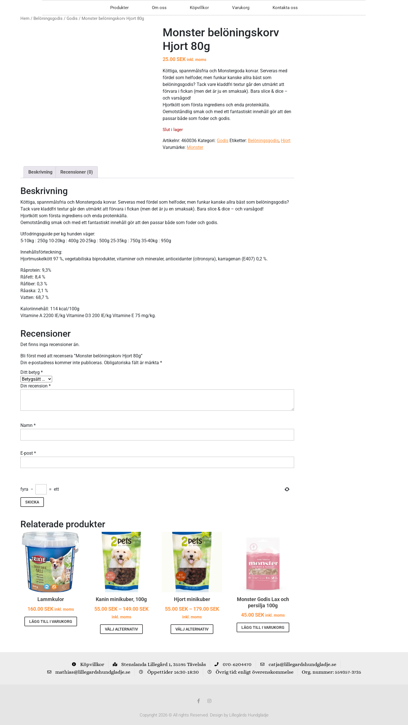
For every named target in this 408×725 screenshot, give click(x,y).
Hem (24, 18)
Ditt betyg (31, 366)
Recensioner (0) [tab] (76, 165)
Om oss (159, 7)
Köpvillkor (199, 7)
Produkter (119, 7)
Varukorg (240, 7)
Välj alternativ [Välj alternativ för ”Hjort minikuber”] (192, 622)
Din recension (35, 379)
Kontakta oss (285, 7)
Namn (28, 419)
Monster (195, 147)
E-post (28, 446)
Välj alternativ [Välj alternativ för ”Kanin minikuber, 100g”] (121, 622)
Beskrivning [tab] (40, 165)
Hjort (285, 140)
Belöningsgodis (48, 18)
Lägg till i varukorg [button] (50, 615)
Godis (72, 18)
